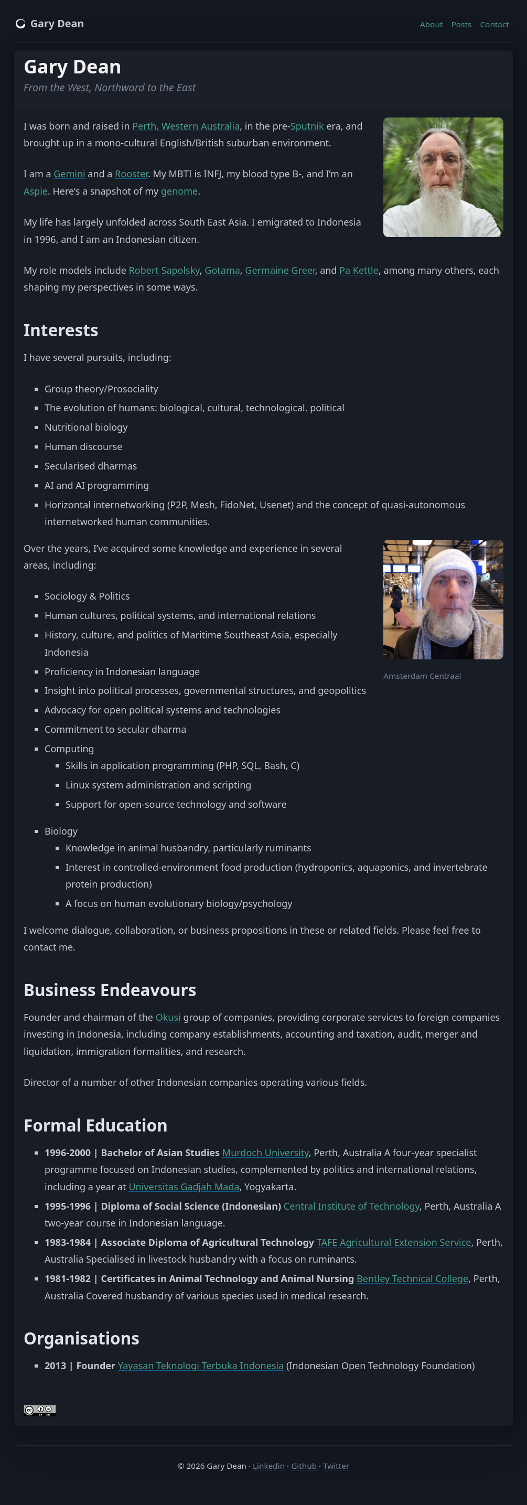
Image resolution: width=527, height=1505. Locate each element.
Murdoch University (265, 1152)
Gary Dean (49, 23)
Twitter (336, 1465)
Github (304, 1465)
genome (179, 191)
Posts (461, 24)
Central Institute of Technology (352, 1206)
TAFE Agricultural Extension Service (394, 1242)
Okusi (168, 1017)
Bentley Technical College (412, 1278)
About (431, 24)
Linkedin (269, 1465)
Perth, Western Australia (186, 126)
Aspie (36, 191)
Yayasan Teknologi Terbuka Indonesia (201, 1365)
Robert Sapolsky (164, 270)
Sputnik (307, 126)
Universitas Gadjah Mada (183, 1186)
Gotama (222, 270)
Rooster (131, 173)
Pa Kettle (359, 270)
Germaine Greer (280, 270)
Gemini (69, 173)
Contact (494, 24)
